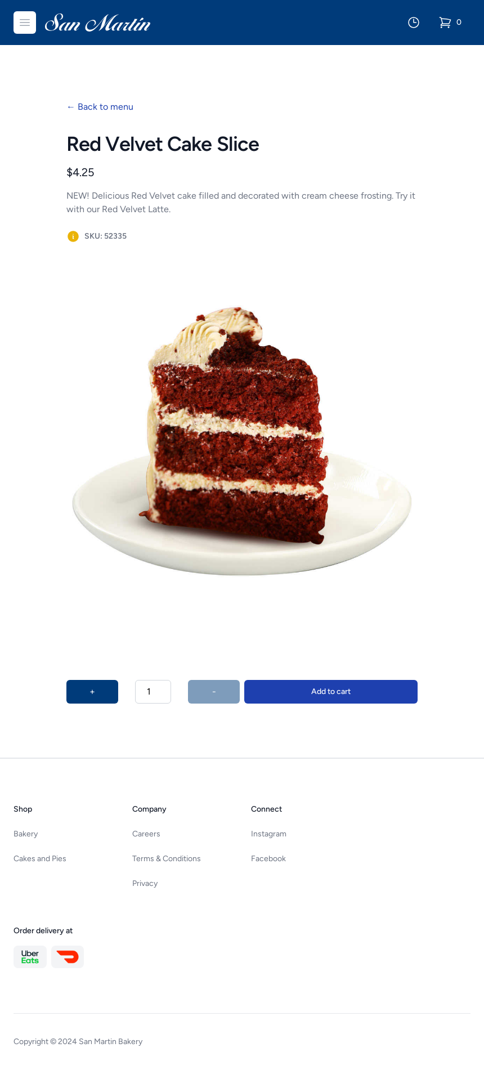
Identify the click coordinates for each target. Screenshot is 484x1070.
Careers (146, 834)
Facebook (268, 858)
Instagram (268, 834)
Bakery (26, 834)
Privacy (145, 883)
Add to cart (331, 691)
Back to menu (99, 106)
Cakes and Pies (40, 858)
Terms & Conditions (166, 858)
